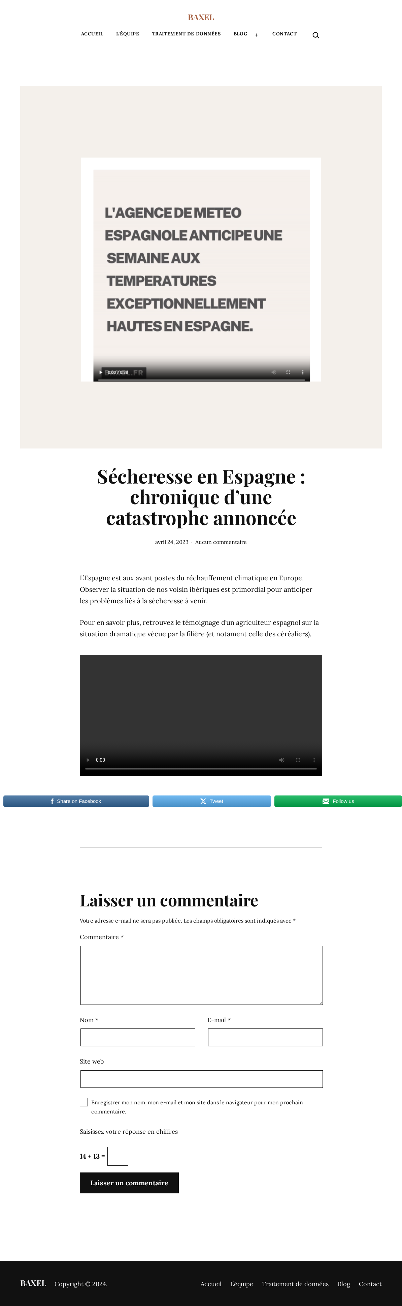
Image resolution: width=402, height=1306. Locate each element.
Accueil (92, 34)
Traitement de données (186, 34)
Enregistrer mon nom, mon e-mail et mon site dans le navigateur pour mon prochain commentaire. (197, 1107)
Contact (284, 34)
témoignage (201, 622)
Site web (92, 1061)
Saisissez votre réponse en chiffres (129, 1131)
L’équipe (127, 34)
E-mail (219, 1020)
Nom (89, 1020)
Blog (240, 34)
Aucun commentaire (221, 542)
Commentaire (102, 937)
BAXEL (201, 16)
